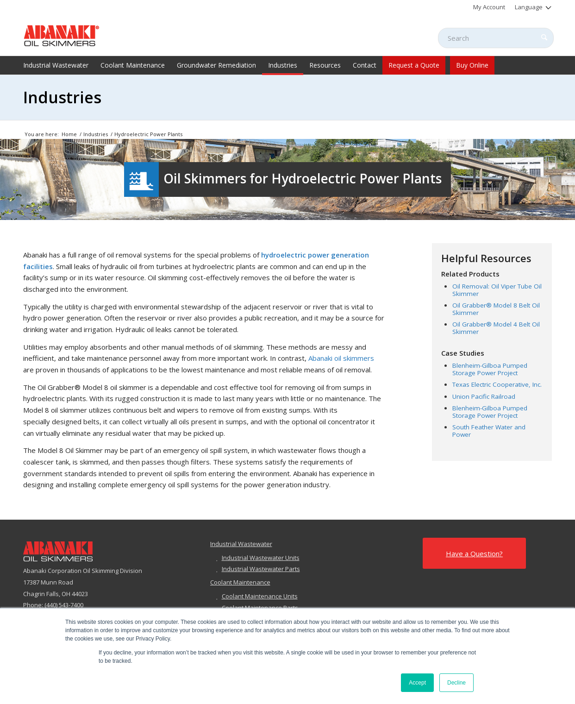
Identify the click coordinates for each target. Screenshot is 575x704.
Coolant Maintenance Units (260, 596)
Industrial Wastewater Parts (261, 569)
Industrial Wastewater (241, 544)
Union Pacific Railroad (483, 396)
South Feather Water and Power (488, 431)
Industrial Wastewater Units (261, 557)
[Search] (496, 38)
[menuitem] (489, 7)
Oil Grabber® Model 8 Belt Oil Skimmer (496, 309)
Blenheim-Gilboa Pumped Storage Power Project (489, 369)
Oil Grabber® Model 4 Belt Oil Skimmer (496, 328)
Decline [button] (456, 682)
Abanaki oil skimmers (341, 358)
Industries (62, 97)
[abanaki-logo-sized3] (61, 35)
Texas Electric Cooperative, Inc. (497, 384)
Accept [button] (417, 682)
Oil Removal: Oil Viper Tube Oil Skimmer (497, 290)
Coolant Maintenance (240, 582)
